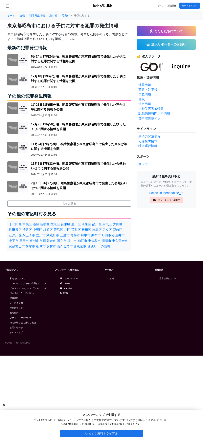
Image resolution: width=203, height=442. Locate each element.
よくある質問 (16, 303)
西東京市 (80, 246)
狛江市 (82, 240)
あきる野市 (65, 246)
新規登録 (172, 5)
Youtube (66, 288)
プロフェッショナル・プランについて (28, 288)
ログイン (160, 5)
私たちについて (17, 278)
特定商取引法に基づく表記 (23, 322)
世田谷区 (15, 229)
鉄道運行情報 (147, 146)
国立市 (61, 240)
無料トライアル (189, 5)
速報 (111, 278)
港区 (36, 224)
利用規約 (14, 312)
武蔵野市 (52, 235)
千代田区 (15, 224)
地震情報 (144, 85)
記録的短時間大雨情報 (154, 113)
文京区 (55, 224)
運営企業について (168, 278)
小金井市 (118, 235)
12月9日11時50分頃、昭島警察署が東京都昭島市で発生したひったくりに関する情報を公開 (78, 127)
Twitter (65, 283)
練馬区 (97, 229)
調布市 (96, 235)
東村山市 (36, 240)
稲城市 (41, 246)
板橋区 (86, 229)
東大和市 (94, 240)
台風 (141, 99)
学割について (16, 308)
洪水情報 (144, 104)
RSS (64, 293)
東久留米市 (120, 240)
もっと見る (69, 203)
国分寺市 (49, 240)
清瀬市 (106, 240)
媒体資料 (14, 298)
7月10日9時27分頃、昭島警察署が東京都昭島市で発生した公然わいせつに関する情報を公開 (79, 186)
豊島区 (58, 229)
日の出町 (104, 246)
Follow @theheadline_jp (166, 193)
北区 (67, 229)
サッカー (144, 164)
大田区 (118, 224)
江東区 (86, 224)
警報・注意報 (147, 89)
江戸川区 (15, 235)
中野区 (37, 229)
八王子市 (28, 235)
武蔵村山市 (17, 246)
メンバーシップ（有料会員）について (28, 283)
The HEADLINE (101, 5)
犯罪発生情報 (147, 141)
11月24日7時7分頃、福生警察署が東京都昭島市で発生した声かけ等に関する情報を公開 (79, 146)
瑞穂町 (92, 246)
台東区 (65, 224)
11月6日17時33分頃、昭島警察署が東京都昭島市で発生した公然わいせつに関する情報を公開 (78, 166)
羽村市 (51, 246)
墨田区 (76, 224)
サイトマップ (16, 332)
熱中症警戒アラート (152, 118)
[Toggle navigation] (7, 6)
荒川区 (76, 229)
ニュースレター (69, 278)
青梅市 (75, 235)
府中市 (85, 235)
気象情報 (144, 94)
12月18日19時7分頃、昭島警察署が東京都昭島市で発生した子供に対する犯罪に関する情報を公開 (78, 79)
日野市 (24, 240)
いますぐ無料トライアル (101, 433)
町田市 (106, 235)
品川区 (97, 224)
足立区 (107, 229)
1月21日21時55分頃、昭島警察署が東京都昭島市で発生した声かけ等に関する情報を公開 (78, 107)
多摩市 (30, 246)
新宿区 (45, 224)
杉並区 (48, 229)
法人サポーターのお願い (22, 293)
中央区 (27, 224)
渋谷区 (27, 229)
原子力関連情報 (149, 136)
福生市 (72, 240)
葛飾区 (118, 229)
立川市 (41, 235)
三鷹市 (65, 235)
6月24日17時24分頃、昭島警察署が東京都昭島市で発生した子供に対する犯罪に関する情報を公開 (78, 59)
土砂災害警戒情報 (151, 108)
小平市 (13, 240)
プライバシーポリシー (21, 317)
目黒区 (107, 224)
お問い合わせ (16, 327)
